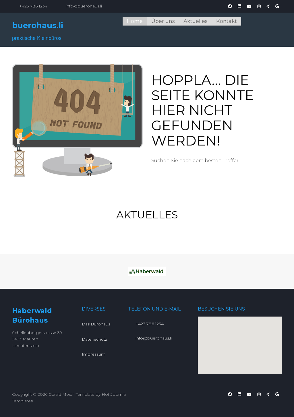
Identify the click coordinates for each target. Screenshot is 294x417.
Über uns (163, 21)
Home (135, 21)
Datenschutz (94, 339)
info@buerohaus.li (84, 6)
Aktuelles (195, 21)
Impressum (93, 354)
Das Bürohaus (96, 324)
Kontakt (226, 21)
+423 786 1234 (33, 6)
